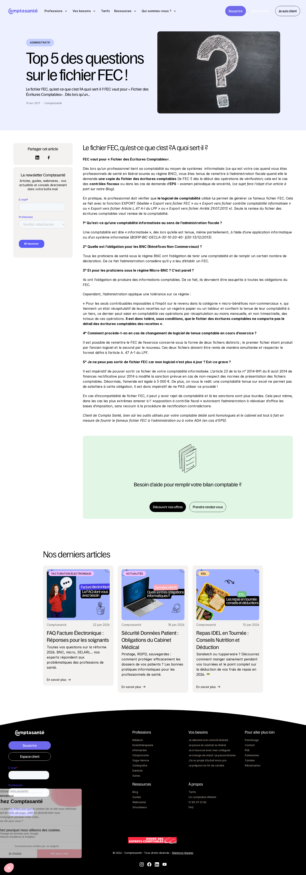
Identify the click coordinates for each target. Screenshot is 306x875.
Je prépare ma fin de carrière (206, 765)
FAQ (191, 807)
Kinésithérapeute (142, 745)
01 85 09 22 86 (197, 802)
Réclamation (252, 765)
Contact (250, 745)
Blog (135, 792)
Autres (136, 775)
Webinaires (139, 802)
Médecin (137, 740)
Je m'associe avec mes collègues (209, 750)
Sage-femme (140, 760)
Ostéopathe (139, 765)
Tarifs (192, 792)
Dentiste (137, 770)
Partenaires (252, 755)
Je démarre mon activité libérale (208, 740)
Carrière (250, 760)
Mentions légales (182, 852)
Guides (136, 797)
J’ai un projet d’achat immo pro (207, 760)
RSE (247, 750)
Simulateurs (139, 807)
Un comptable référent (202, 797)
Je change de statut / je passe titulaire (211, 755)
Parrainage (252, 740)
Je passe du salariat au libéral (207, 745)
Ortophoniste (140, 755)
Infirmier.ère (139, 750)
